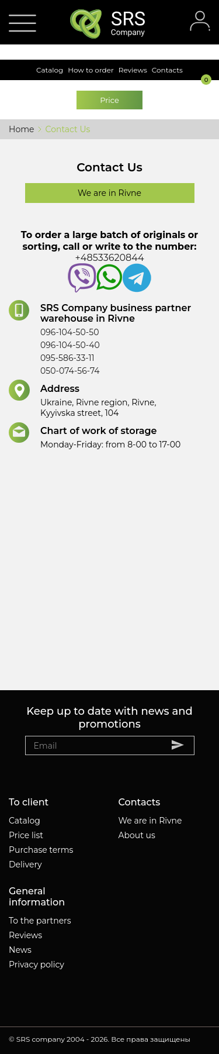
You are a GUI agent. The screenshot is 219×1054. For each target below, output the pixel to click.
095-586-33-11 (67, 358)
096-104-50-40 (70, 345)
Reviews (25, 935)
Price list (26, 835)
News (20, 950)
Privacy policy (36, 964)
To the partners (40, 920)
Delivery (25, 864)
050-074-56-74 (70, 371)
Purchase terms (41, 850)
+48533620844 (109, 272)
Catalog (24, 820)
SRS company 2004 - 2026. (62, 1039)
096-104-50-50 (69, 332)
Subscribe (183, 744)
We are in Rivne (150, 820)
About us (137, 835)
